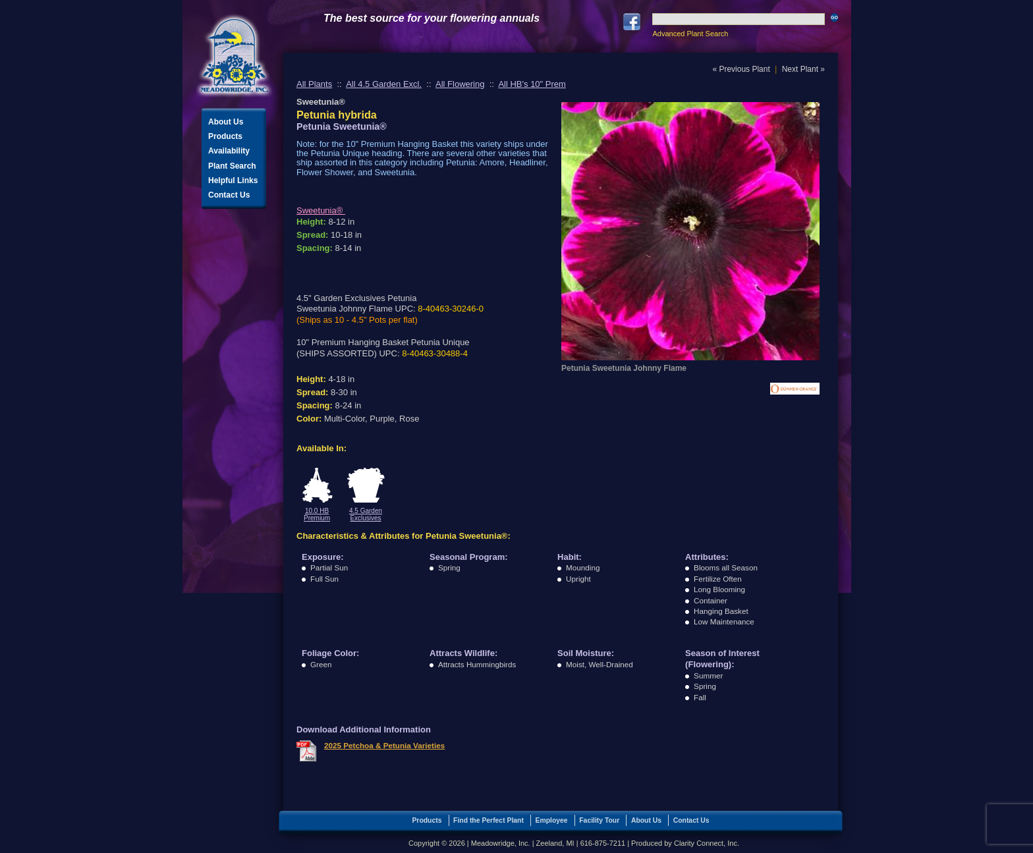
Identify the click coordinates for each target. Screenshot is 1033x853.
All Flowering (459, 84)
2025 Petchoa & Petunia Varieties (384, 745)
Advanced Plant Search (690, 34)
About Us (225, 121)
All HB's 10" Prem (531, 84)
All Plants (314, 84)
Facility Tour (599, 820)
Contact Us (229, 195)
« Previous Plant (740, 69)
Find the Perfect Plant (488, 820)
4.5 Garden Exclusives (365, 514)
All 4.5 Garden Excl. (384, 84)
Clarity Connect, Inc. (706, 843)
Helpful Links (233, 180)
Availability (229, 150)
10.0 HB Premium (317, 514)
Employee (552, 820)
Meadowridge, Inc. (234, 55)
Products (225, 136)
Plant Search (232, 166)
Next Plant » (803, 69)
